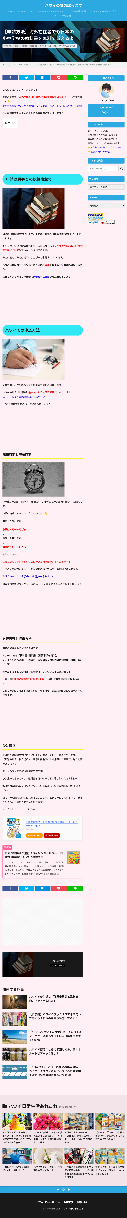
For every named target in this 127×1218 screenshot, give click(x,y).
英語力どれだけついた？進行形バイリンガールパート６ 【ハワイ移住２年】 (42, 105)
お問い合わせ (83, 1202)
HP (39, 583)
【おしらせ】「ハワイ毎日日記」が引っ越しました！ (16, 1169)
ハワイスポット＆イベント (50, 11)
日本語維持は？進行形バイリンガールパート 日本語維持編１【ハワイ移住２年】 (34, 855)
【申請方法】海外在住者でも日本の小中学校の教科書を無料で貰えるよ (83, 65)
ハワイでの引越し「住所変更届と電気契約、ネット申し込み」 (53, 998)
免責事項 (68, 1202)
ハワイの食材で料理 (76, 11)
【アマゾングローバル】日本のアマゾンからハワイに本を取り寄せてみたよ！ (109, 1135)
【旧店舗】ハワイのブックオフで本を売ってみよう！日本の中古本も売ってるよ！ (55, 1016)
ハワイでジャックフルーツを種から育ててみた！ (47, 1169)
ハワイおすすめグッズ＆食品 (103, 11)
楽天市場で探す (51, 835)
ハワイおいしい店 (25, 11)
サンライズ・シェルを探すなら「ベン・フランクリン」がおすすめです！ (109, 1170)
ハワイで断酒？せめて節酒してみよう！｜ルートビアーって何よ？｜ (55, 1051)
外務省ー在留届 (41, 276)
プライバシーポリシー (48, 1202)
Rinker (32, 829)
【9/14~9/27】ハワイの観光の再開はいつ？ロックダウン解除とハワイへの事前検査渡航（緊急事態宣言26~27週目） (55, 1071)
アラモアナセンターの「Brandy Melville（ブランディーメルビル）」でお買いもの (78, 1137)
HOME (7, 65)
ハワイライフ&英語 (61, 16)
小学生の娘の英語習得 (66, 46)
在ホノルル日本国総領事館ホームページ (23, 396)
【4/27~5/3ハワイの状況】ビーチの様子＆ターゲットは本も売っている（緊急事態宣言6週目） (55, 1035)
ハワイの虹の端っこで (63, 5)
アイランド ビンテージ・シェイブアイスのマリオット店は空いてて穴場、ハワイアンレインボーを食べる (16, 1137)
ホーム (11, 11)
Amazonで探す (34, 835)
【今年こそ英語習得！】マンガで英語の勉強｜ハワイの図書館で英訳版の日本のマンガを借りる (79, 1172)
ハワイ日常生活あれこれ (47, 46)
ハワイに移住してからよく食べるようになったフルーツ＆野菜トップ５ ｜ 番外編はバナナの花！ (48, 1137)
